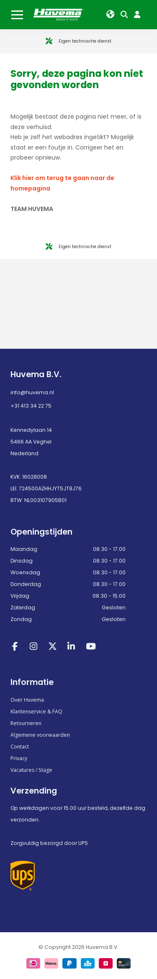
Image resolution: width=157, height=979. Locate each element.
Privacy (18, 758)
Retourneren (25, 723)
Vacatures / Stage (31, 770)
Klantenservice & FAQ (36, 711)
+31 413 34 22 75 (30, 405)
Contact (19, 746)
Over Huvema (27, 699)
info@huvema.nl (32, 392)
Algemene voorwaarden (40, 734)
